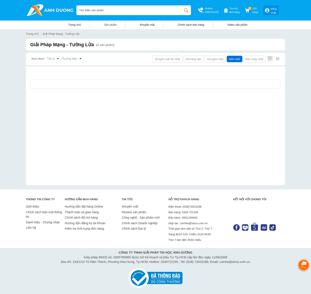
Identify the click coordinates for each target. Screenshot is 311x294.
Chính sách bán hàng (191, 24)
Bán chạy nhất (254, 59)
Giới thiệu (32, 206)
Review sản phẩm (134, 212)
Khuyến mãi (147, 24)
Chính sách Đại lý (134, 228)
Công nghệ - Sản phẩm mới (141, 217)
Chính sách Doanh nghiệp (139, 223)
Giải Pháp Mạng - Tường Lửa (61, 33)
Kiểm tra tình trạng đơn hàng (84, 228)
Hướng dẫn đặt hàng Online (84, 206)
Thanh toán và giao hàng (82, 212)
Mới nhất (234, 59)
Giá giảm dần (215, 59)
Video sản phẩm (237, 24)
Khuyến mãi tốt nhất (167, 59)
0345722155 (212, 12)
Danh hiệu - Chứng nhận (43, 222)
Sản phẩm (110, 24)
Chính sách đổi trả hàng (81, 217)
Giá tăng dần (194, 59)
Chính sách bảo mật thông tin (44, 214)
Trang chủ (74, 24)
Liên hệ (31, 227)
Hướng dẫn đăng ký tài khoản (85, 223)
